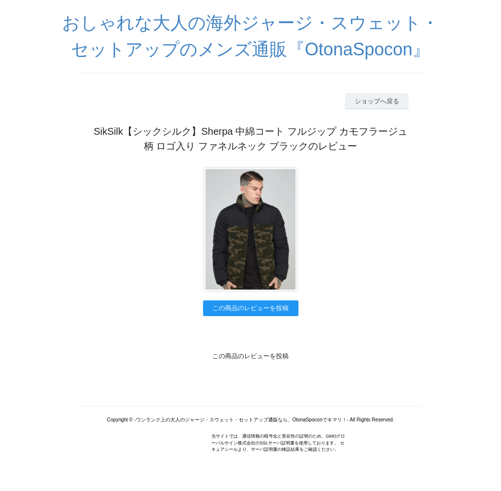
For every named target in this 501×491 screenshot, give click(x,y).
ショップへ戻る (377, 101)
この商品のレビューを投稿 (250, 308)
